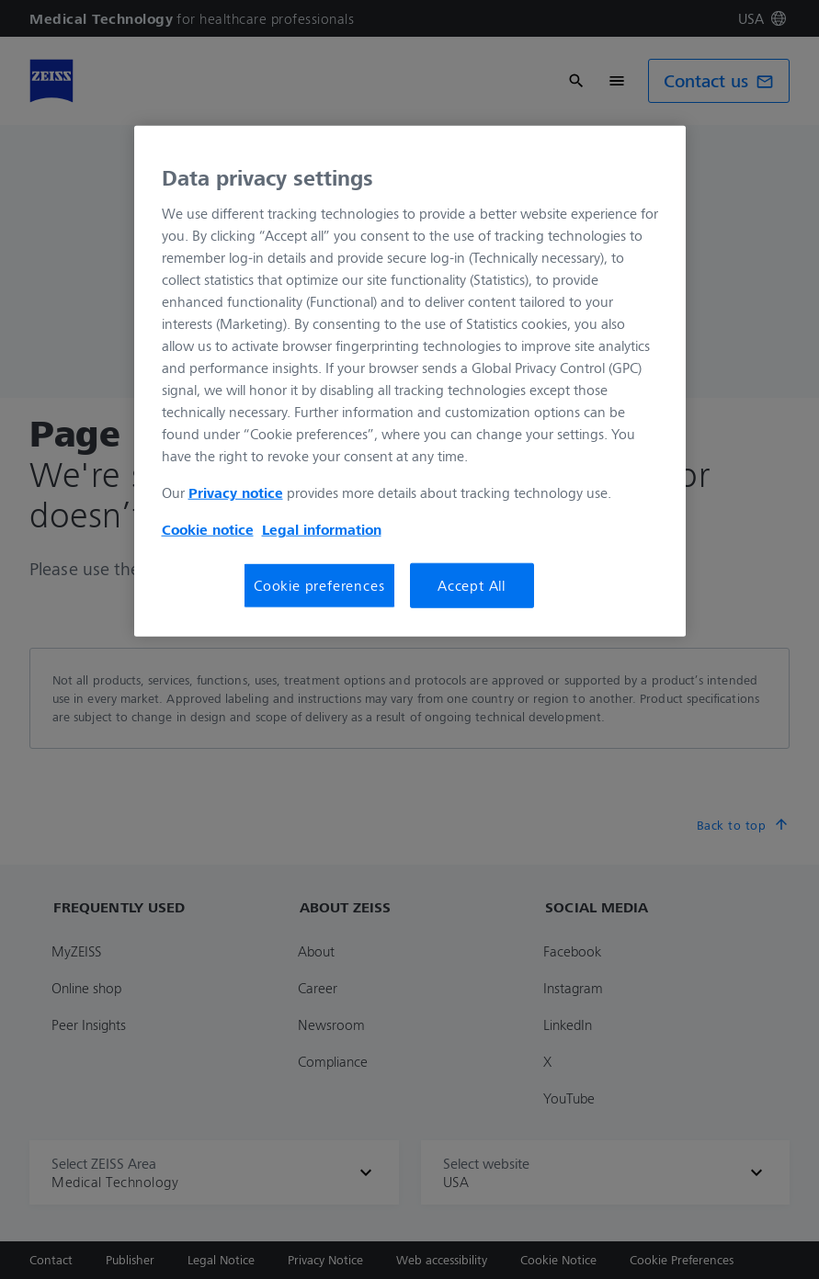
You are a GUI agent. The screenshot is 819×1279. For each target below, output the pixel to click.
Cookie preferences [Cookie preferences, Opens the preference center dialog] (319, 585)
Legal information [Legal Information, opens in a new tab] (321, 529)
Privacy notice (235, 492)
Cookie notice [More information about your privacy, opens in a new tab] (208, 529)
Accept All (472, 585)
